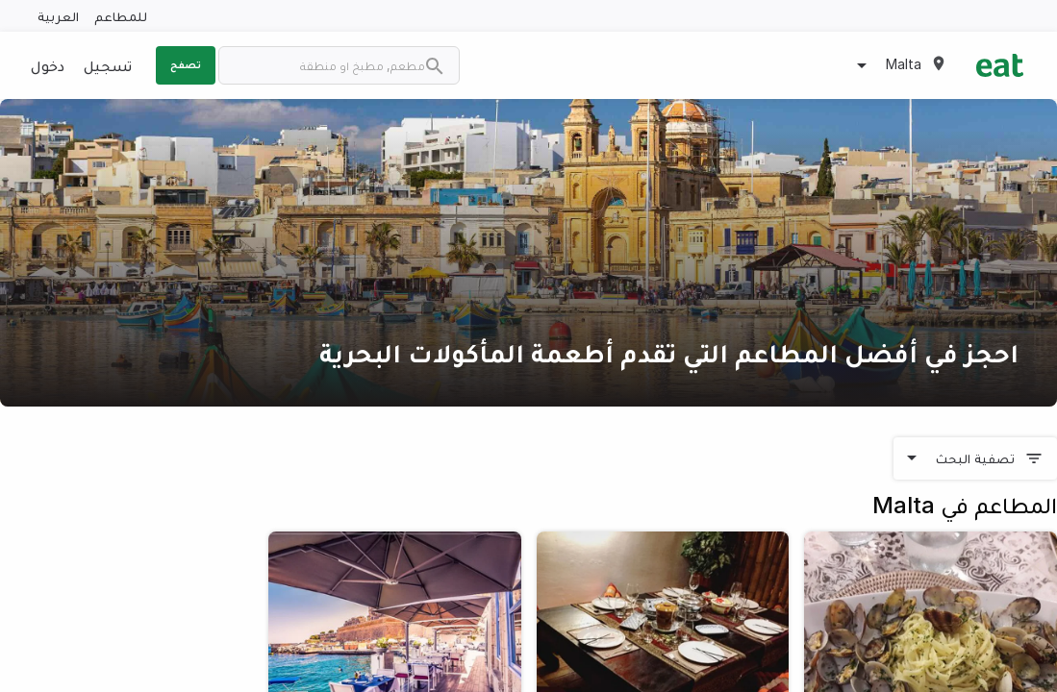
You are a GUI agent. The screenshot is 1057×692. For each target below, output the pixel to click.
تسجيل (108, 65)
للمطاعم (120, 16)
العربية (58, 16)
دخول (47, 65)
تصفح (185, 64)
